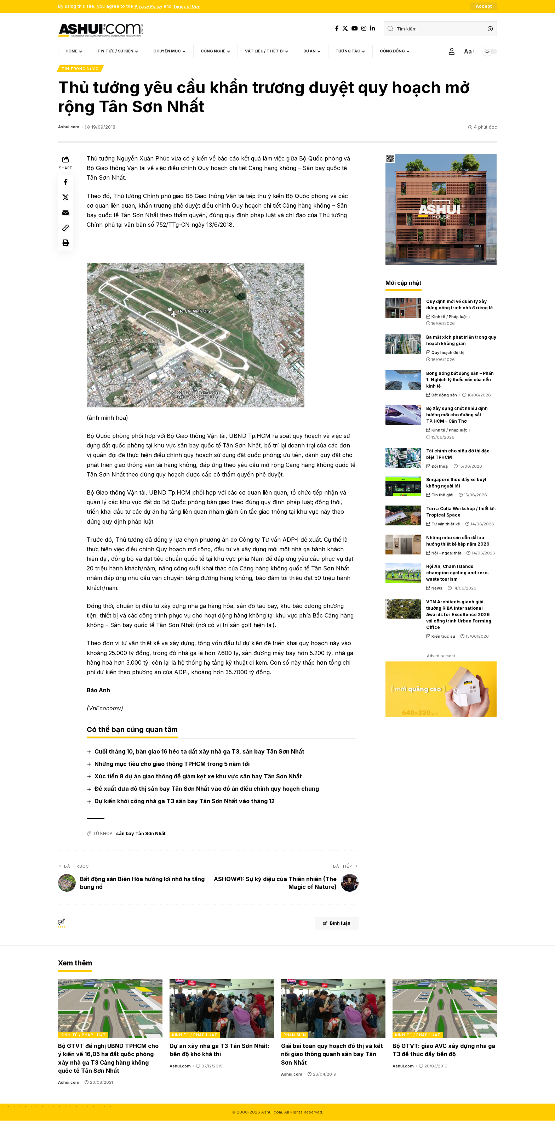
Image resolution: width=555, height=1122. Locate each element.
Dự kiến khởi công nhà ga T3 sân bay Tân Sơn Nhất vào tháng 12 (186, 802)
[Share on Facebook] (66, 184)
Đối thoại (439, 467)
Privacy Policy (151, 6)
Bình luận (329, 925)
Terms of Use (194, 6)
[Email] (66, 218)
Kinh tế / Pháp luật (449, 318)
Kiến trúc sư (443, 638)
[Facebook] (337, 28)
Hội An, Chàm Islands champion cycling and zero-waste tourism (458, 574)
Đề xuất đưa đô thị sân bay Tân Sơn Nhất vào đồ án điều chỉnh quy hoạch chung (208, 790)
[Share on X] (66, 201)
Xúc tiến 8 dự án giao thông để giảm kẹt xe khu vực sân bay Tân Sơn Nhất (199, 777)
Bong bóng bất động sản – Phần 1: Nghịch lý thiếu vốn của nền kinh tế (460, 381)
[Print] (66, 252)
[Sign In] (451, 51)
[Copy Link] (66, 235)
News (436, 589)
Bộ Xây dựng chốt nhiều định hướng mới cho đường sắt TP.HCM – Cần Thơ (457, 416)
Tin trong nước (80, 70)
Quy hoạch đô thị (447, 353)
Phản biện (295, 1036)
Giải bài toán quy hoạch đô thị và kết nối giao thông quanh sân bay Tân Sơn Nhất (332, 1055)
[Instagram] (364, 28)
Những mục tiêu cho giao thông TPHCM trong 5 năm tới (173, 765)
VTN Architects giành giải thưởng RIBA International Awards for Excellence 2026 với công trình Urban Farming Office (458, 616)
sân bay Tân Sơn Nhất (140, 835)
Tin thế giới (442, 496)
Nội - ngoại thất (446, 554)
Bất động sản (444, 396)
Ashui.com (69, 128)
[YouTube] (355, 28)
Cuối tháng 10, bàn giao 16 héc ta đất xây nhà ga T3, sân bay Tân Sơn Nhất (201, 752)
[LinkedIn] (372, 28)
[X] (345, 28)
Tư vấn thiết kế (445, 525)
